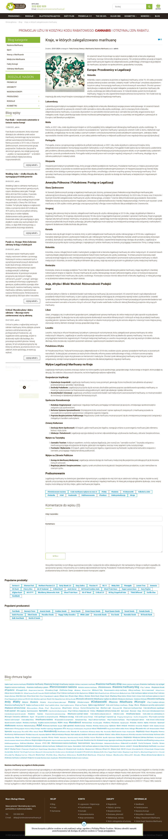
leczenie (139, 729)
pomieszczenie (33, 711)
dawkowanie (10, 729)
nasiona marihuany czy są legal (152, 684)
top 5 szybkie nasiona (67, 705)
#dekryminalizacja (118, 495)
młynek (124, 726)
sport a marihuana (58, 740)
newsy (72, 702)
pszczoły (35, 734)
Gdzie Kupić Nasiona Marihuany (149, 821)
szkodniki (139, 734)
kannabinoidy (51, 731)
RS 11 (104, 586)
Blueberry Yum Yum (21, 755)
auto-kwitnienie (84, 743)
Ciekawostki (100, 701)
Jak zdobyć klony (28, 720)
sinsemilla (139, 725)
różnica (28, 728)
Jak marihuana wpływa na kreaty (143, 693)
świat (148, 731)
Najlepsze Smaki (158, 687)
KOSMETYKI (12, 106)
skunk (36, 731)
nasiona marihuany (35, 684)
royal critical (111, 728)
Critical (139, 696)
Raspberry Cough (128, 752)
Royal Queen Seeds (112, 611)
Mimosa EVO (129, 755)
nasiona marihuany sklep (109, 684)
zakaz (98, 731)
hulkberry (107, 723)
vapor (124, 731)
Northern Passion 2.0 (47, 586)
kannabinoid (75, 722)
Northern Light (106, 708)
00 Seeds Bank (146, 615)
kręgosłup (154, 731)
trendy (136, 746)
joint (119, 726)
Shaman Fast (29, 586)
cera (127, 729)
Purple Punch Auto (29, 752)
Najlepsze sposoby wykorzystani (152, 705)
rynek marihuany (50, 693)
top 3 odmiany (159, 693)
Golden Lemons (60, 752)
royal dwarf (88, 728)
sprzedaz (42, 734)
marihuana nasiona (45, 719)
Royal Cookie (67, 708)
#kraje (132, 495)
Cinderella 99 (79, 752)
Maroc (82, 696)
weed (41, 731)
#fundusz (103, 495)
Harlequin (109, 755)
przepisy (120, 737)
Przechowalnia (85, 807)
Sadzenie (32, 714)
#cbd (62, 495)
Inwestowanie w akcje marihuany (116, 690)
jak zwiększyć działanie (79, 734)
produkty (44, 737)
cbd (40, 725)
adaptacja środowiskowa (112, 743)
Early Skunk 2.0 (65, 586)
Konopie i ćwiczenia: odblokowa (17, 717)
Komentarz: (50, 524)
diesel (95, 729)
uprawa (40, 714)
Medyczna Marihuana (16, 59)
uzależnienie (84, 731)
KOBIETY (129, 746)
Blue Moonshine (119, 755)
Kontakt (82, 811)
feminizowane (105, 687)
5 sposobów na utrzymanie (64, 720)
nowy (66, 723)
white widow (120, 729)
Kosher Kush (41, 755)
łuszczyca (70, 728)
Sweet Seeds (129, 611)
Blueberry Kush (90, 749)
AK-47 (7, 749)
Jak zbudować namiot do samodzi (15, 714)
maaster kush (71, 749)
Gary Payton (145, 589)
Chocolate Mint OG (138, 749)
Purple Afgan (74, 696)
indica (93, 711)
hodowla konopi (103, 740)
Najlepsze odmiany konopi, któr (108, 711)
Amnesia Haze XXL (49, 752)
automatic (102, 728)
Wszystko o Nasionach (145, 814)
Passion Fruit (86, 690)
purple (60, 725)
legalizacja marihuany (24, 746)
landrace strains (46, 758)
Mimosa (99, 749)
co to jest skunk (159, 737)
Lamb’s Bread (82, 755)
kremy (51, 737)
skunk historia (20, 740)
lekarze (25, 702)
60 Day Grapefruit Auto (117, 592)
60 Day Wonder (70, 699)
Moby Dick (115, 586)
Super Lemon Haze (129, 589)
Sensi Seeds (76, 611)
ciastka (155, 743)
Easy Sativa (80, 586)
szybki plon (55, 758)
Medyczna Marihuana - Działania (129, 699)
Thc (65, 729)
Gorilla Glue (151, 592)
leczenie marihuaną (156, 699)
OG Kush (15, 589)
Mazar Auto (64, 696)
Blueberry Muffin (99, 752)
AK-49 (124, 749)
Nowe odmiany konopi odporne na (153, 755)
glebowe (113, 726)
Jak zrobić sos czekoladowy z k (154, 714)
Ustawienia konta (86, 814)
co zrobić (26, 731)
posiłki (106, 737)
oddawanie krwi (62, 746)
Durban (87, 696)
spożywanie (58, 729)
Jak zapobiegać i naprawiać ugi (105, 717)
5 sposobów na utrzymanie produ (47, 717)
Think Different (136, 592)
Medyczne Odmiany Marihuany (143, 737)
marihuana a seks (64, 731)
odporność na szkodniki (129, 743)
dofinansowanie (20, 734)
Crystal (129, 749)
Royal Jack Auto (56, 708)
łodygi (131, 705)
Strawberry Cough (52, 690)
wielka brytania (79, 728)
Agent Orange (43, 749)
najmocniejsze (37, 740)
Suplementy (124, 734)
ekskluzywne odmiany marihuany (44, 746)
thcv (31, 731)
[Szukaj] (149, 6)
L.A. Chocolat (160, 752)
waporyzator (131, 731)
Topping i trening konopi (125, 717)
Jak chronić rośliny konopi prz (58, 711)
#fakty (104, 492)
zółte (151, 725)
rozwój (81, 737)
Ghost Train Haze (110, 589)
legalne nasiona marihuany (15, 687)
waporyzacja (17, 731)
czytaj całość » (32, 165)
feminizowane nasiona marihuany (64, 743)
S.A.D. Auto (29, 699)
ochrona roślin (159, 734)
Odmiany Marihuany (15, 69)
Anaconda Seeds (100, 615)
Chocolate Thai (9, 755)
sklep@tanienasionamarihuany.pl (50, 9)
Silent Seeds (32, 615)
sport (32, 717)
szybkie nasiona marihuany (48, 723)
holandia (133, 723)
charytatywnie (114, 746)
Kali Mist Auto (21, 696)
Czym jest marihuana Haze (133, 708)
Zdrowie (144, 699)
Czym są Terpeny (81, 705)
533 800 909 (39, 6)
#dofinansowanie (88, 495)
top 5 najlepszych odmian (135, 720)
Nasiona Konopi (142, 811)
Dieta (118, 734)
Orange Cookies (159, 749)
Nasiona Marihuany (15, 45)
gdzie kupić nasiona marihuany (16, 684)
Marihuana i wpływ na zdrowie (106, 699)
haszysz (67, 734)
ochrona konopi (148, 734)
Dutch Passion (17, 615)
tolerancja (92, 731)
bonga (28, 737)
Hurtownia (55, 811)
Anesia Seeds (45, 611)
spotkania (67, 740)
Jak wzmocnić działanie (96, 734)
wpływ (70, 746)
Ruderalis (38, 743)
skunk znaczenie (10, 740)
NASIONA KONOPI (14, 92)
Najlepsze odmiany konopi (15, 708)
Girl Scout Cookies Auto (90, 589)
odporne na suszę (34, 758)
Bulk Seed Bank (18, 618)
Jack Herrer (72, 589)
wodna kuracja (80, 726)
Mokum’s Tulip (97, 690)
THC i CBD (46, 743)
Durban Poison (16, 749)
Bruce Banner (53, 749)
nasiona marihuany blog (126, 687)
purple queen (125, 722)
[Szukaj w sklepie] (130, 6)
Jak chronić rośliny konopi (155, 720)
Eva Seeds (115, 615)
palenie (48, 734)
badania (34, 702)
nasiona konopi (52, 684)
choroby (132, 734)
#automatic (72, 495)
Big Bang (114, 696)
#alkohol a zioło (144, 492)
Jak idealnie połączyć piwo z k (101, 714)
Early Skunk (95, 696)
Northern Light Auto (40, 699)
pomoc (123, 746)
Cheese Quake (149, 749)
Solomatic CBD (117, 708)
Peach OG (106, 749)
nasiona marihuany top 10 (15, 705)
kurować (133, 711)
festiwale (80, 740)
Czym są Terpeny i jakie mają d (57, 702)
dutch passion (117, 731)
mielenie (132, 726)
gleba (146, 723)
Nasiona (113, 702)
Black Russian (92, 755)
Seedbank (16, 596)
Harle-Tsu (137, 752)
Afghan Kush (17, 592)
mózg (107, 746)
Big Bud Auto (84, 693)
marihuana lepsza (133, 714)
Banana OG (39, 752)
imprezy (73, 740)
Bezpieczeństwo (114, 811)
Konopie (140, 701)
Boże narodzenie (32, 708)
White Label (84, 615)
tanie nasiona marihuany (131, 684)
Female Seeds (144, 611)
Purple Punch (34, 749)
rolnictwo (153, 723)
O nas (53, 807)
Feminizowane (142, 807)
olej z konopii (35, 729)
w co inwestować (148, 690)
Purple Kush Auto (104, 693)
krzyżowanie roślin (130, 740)
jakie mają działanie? (97, 705)
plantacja (50, 728)
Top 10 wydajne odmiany (156, 702)
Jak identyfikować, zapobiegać (154, 708)
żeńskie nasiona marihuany (88, 687)
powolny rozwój (73, 737)
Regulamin (112, 804)
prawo (162, 743)
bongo (23, 737)
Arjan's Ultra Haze (10, 696)
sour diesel (161, 746)
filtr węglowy (22, 711)
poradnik (43, 711)
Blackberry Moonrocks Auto (48, 592)
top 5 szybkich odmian (52, 705)
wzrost (93, 737)
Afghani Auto (93, 693)
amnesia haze (87, 723)
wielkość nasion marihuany (80, 758)
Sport (9, 50)
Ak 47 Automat (42, 589)
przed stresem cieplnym (14, 723)
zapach (146, 726)
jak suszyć (125, 711)
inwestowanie (155, 729)
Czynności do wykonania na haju (55, 714)
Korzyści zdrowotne (85, 699)
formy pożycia (19, 729)
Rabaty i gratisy (114, 807)
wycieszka (108, 731)
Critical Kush (58, 589)
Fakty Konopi (12, 64)
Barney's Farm (29, 611)
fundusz (29, 734)
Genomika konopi (65, 758)
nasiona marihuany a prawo (38, 687)
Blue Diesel (144, 752)
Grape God (152, 752)
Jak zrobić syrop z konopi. (84, 717)
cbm (60, 722)
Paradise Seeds (48, 615)
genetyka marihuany (116, 740)
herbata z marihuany (30, 723)
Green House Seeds (92, 611)
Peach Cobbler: (117, 752)
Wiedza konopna (83, 702)
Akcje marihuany (134, 690)
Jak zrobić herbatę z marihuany (117, 705)
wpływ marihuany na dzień (35, 705)
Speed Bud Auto (60, 699)
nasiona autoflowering (146, 740)
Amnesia (153, 586)
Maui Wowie (62, 755)
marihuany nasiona (67, 684)
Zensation (137, 755)
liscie (137, 705)
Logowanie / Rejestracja (89, 804)
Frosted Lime (88, 752)
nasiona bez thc (90, 740)
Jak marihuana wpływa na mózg (93, 746)
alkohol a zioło (119, 714)
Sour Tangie (108, 752)
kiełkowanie (11, 725)
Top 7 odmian (145, 687)
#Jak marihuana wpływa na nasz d (83, 492)
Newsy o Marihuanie (15, 55)
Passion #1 (93, 586)
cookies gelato (98, 722)
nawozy (89, 726)
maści (57, 737)
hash (162, 729)
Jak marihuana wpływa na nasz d (153, 696)
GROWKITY (11, 87)
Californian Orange (66, 690)
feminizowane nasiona (64, 686)
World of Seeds (34, 618)
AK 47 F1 (30, 592)
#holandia (51, 495)
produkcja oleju (9, 737)
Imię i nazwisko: (51, 514)
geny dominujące (97, 743)
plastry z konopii (159, 725)
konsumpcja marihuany (148, 746)
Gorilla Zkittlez (9, 752)
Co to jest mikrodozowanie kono (153, 711)
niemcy (161, 731)
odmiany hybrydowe (27, 743)
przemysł (161, 723)
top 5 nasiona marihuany (116, 720)
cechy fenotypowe (145, 743)
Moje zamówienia (86, 818)
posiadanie (77, 746)
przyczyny (64, 737)
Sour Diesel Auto (33, 696)
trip (102, 731)
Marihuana (126, 701)
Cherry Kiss (27, 589)
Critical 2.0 (100, 592)
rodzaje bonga (36, 737)
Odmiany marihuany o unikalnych (16, 758)
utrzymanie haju (81, 720)
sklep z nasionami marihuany (85, 684)
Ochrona (20, 726)
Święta (41, 708)
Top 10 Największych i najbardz (49, 696)
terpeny (43, 702)
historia (28, 740)
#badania (114, 492)
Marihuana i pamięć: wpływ (78, 714)
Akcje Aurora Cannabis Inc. (14, 693)
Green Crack (131, 696)
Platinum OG (62, 749)
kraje (17, 737)
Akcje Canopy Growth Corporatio (34, 693)
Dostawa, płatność (115, 814)
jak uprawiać (69, 726)
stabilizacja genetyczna (12, 743)
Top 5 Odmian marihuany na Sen (68, 693)
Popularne (10, 690)
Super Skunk (105, 696)
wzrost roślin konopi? (13, 720)
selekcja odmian (159, 740)
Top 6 (47, 708)
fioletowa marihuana (50, 726)
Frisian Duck (101, 755)
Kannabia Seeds (130, 615)
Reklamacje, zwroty (116, 818)
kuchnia (99, 737)
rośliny (87, 737)
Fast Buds (16, 611)
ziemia (140, 723)
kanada (74, 731)
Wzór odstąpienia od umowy (119, 821)
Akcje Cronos (160, 690)
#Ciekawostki (128, 492)
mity (8, 701)
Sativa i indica (110, 734)
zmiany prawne (9, 746)
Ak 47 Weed (86, 592)
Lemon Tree (140, 586)
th (78, 731)
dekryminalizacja (58, 734)
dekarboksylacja (30, 726)
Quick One (51, 699)
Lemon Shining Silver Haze (90, 708)
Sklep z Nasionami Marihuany (148, 818)
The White (49, 755)
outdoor (44, 729)
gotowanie (112, 737)
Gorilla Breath (70, 752)
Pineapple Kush (22, 690)
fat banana (115, 723)
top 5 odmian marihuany (97, 720)
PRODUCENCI (12, 96)
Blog (53, 804)
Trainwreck (25, 749)
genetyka (9, 731)
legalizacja (141, 731)
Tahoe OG (32, 755)
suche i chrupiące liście (141, 717)
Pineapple (128, 586)
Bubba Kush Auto (125, 693)
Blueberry (78, 690)
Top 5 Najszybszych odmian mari (15, 699)
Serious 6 (15, 586)
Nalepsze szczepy (67, 717)
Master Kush (116, 749)
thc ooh (146, 729)
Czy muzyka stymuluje (157, 717)
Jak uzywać (11, 711)
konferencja (9, 734)
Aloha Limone (72, 755)
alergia (132, 729)
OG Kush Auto (115, 693)
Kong (55, 755)
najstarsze (128, 737)
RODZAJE (11, 101)
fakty (17, 701)
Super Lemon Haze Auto (36, 690)
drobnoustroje (104, 725)
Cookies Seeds (60, 611)
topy (139, 711)
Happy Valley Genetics (67, 615)
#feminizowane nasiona (57, 492)
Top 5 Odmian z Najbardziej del (79, 711)
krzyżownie (47, 740)
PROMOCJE (12, 82)
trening (96, 726)
